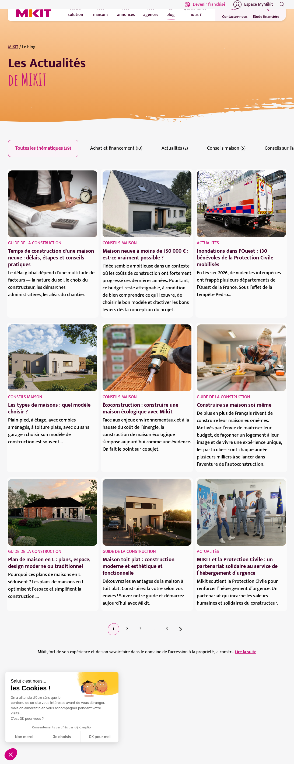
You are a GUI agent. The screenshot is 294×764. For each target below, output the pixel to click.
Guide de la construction (34, 243)
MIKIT (13, 47)
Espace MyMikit (253, 4)
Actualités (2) (175, 148)
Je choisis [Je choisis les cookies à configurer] (62, 737)
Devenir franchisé (205, 4)
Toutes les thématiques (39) (43, 148)
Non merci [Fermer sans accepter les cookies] (24, 737)
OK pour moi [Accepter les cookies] (100, 737)
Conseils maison (120, 243)
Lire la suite (245, 652)
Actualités (208, 243)
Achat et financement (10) (116, 148)
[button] (10, 754)
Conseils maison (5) (226, 148)
